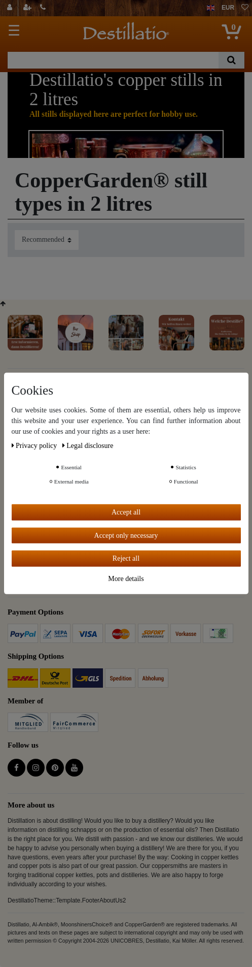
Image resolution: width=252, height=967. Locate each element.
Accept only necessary (126, 535)
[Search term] (113, 60)
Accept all (126, 512)
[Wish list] (245, 8)
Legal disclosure (88, 445)
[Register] (28, 8)
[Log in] (11, 8)
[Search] (231, 60)
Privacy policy (35, 445)
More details (125, 578)
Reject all (126, 558)
